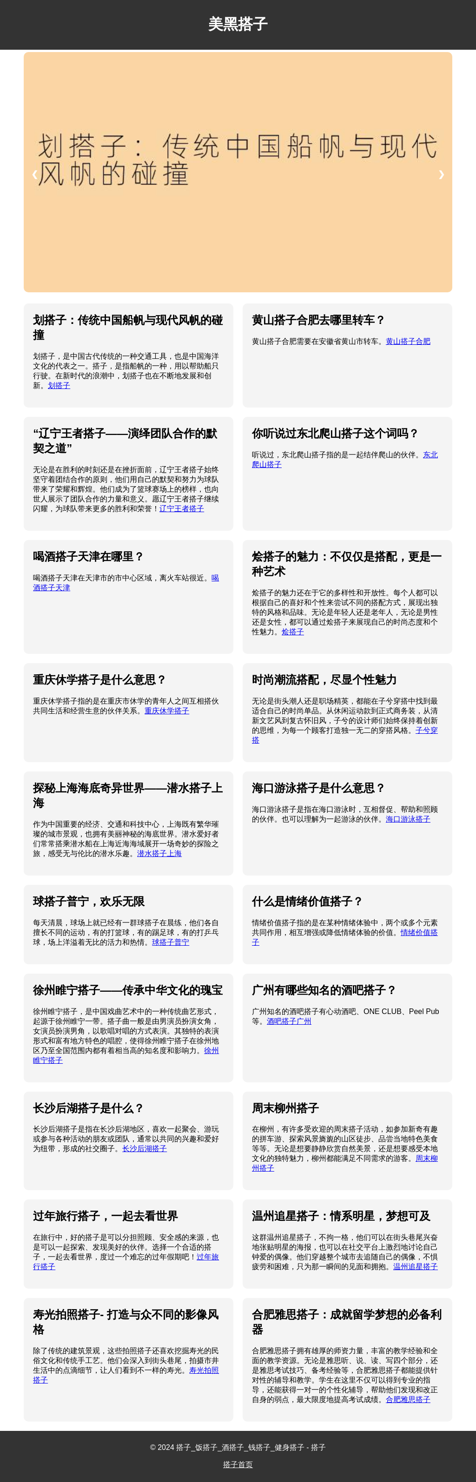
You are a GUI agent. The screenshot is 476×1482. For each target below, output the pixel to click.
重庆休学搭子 (167, 711)
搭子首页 (238, 1465)
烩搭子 (293, 632)
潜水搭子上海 (159, 853)
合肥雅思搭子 (408, 1399)
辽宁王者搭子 (181, 509)
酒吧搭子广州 (289, 1021)
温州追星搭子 (415, 1267)
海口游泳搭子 (408, 819)
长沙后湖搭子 (144, 1149)
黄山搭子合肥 (408, 341)
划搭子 (59, 385)
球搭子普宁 (170, 942)
